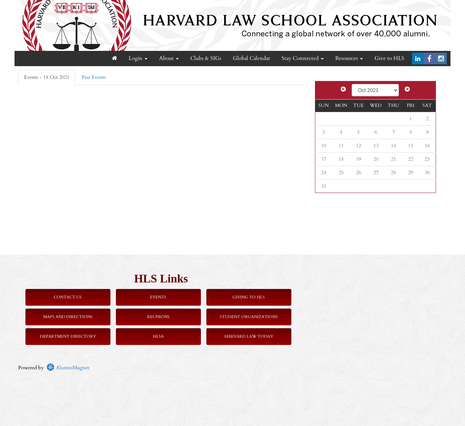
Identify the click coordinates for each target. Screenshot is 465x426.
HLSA (158, 336)
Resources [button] (349, 58)
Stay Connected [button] (303, 58)
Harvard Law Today (249, 336)
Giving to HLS (248, 297)
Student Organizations (249, 317)
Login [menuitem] (138, 58)
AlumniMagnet (67, 367)
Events (158, 297)
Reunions (158, 317)
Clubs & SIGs (205, 58)
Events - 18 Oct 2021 (46, 77)
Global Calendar (251, 58)
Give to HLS (389, 58)
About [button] (169, 58)
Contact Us (68, 297)
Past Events (94, 77)
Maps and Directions (68, 317)
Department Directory (68, 336)
